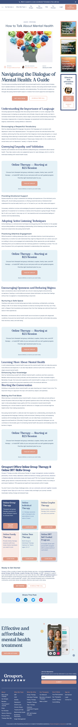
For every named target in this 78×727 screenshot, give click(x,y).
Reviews (4, 701)
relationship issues (19, 478)
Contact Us (68, 699)
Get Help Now (19, 98)
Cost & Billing (56, 702)
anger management (37, 473)
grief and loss (45, 475)
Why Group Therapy (5, 695)
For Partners (53, 7)
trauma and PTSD (32, 478)
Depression (17, 702)
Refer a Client (43, 701)
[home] (3, 7)
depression (20, 475)
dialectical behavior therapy (32, 475)
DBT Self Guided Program (31, 714)
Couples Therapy (32, 702)
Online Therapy (56, 699)
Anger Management (20, 719)
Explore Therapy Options (68, 99)
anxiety (46, 473)
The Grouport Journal (5, 704)
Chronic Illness (18, 707)
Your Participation (57, 694)
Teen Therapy (31, 705)
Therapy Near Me (7, 718)
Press (3, 708)
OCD (15, 697)
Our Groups (31, 7)
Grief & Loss (17, 705)
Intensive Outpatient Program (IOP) (32, 709)
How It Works (56, 692)
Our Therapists (39, 7)
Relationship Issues (19, 712)
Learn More (29, 527)
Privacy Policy (6, 716)
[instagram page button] (6, 680)
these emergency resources (58, 724)
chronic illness (12, 475)
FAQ (46, 7)
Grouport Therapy (7, 473)
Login (61, 7)
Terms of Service (6, 713)
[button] (9, 7)
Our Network (43, 695)
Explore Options (10, 653)
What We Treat (20, 7)
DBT (15, 695)
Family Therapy (31, 699)
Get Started (71, 7)
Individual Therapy (32, 697)
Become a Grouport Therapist (45, 698)
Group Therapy (31, 695)
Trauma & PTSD (18, 710)
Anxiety (16, 699)
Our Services (8, 7)
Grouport (4, 571)
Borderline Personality (17, 715)
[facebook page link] (3, 680)
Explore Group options (10, 526)
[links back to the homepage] (13, 676)
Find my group (29, 183)
